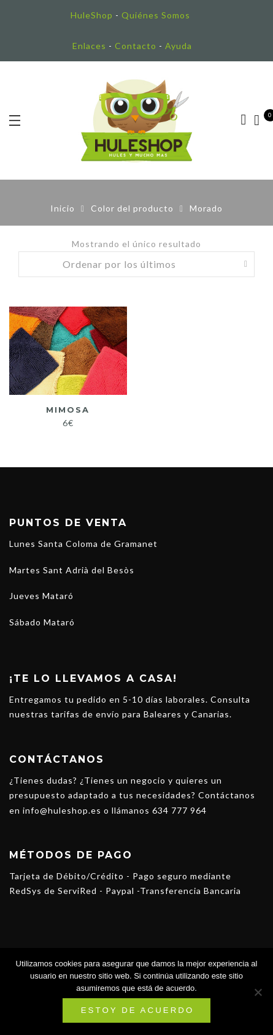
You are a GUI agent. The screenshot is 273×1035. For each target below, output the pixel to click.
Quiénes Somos (155, 15)
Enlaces (89, 45)
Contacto (135, 45)
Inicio (62, 208)
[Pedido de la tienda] (136, 264)
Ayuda (178, 45)
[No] (258, 992)
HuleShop (92, 15)
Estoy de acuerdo (137, 1010)
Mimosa (68, 409)
